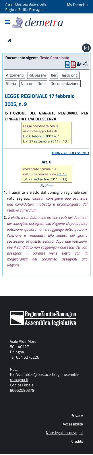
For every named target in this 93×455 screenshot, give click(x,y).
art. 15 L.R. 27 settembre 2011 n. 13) (44, 176)
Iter (53, 75)
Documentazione (64, 83)
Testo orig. (69, 75)
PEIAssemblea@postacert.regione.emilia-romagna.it (44, 377)
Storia (11, 83)
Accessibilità (73, 424)
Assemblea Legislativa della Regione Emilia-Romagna (25, 7)
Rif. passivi (37, 75)
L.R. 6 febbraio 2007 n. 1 (41, 136)
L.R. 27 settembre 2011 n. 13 (45, 141)
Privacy (77, 415)
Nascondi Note (33, 83)
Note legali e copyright (64, 433)
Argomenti (15, 75)
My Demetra (77, 4)
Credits (77, 441)
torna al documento (70, 152)
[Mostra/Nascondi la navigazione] (7, 22)
